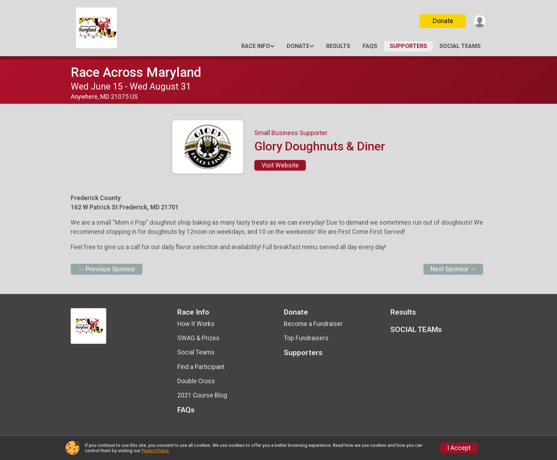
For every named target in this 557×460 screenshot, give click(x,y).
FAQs (370, 46)
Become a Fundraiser (313, 323)
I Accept (459, 447)
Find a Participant (201, 366)
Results (338, 46)
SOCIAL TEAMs (460, 46)
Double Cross (196, 381)
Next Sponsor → (453, 269)
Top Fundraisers (306, 338)
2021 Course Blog (202, 395)
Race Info (255, 46)
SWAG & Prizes (198, 338)
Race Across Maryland (136, 72)
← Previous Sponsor (106, 269)
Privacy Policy (154, 450)
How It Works (196, 323)
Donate (443, 21)
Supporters (408, 46)
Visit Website (280, 165)
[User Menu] (479, 21)
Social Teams (196, 352)
